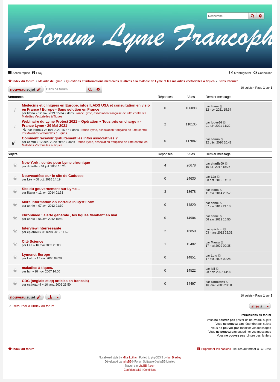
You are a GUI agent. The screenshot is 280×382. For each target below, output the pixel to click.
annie (31, 205)
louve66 (216, 122)
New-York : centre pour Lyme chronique (56, 162)
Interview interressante (41, 228)
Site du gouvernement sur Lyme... (51, 189)
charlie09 (217, 163)
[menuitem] (36, 73)
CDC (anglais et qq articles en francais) (55, 281)
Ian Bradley (174, 357)
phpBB (127, 361)
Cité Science (32, 241)
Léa (29, 179)
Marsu (215, 242)
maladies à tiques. (37, 268)
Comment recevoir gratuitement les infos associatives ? (70, 138)
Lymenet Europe (36, 254)
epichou (33, 232)
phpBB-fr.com (147, 365)
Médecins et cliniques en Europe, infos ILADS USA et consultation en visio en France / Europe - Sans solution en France (86, 107)
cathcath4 (34, 284)
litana (31, 113)
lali (29, 271)
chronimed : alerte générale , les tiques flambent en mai (69, 215)
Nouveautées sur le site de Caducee (52, 176)
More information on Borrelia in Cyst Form (58, 202)
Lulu (30, 258)
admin (31, 141)
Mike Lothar (129, 357)
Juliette (32, 166)
